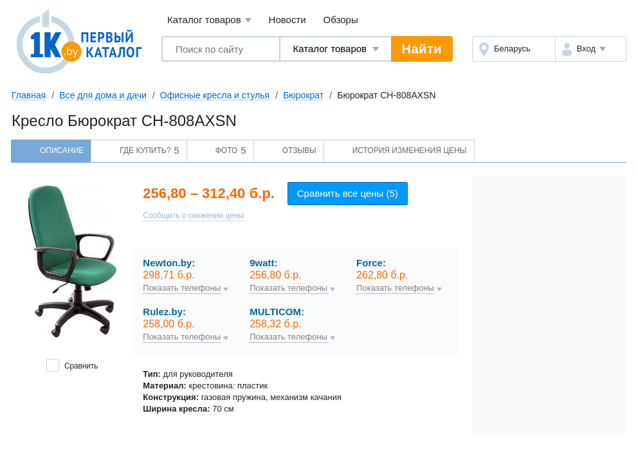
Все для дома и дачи (103, 95)
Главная (29, 95)
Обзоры (341, 19)
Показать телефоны (182, 288)
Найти (422, 49)
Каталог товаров (209, 20)
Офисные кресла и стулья (214, 95)
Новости (287, 19)
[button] (591, 49)
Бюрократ (303, 95)
